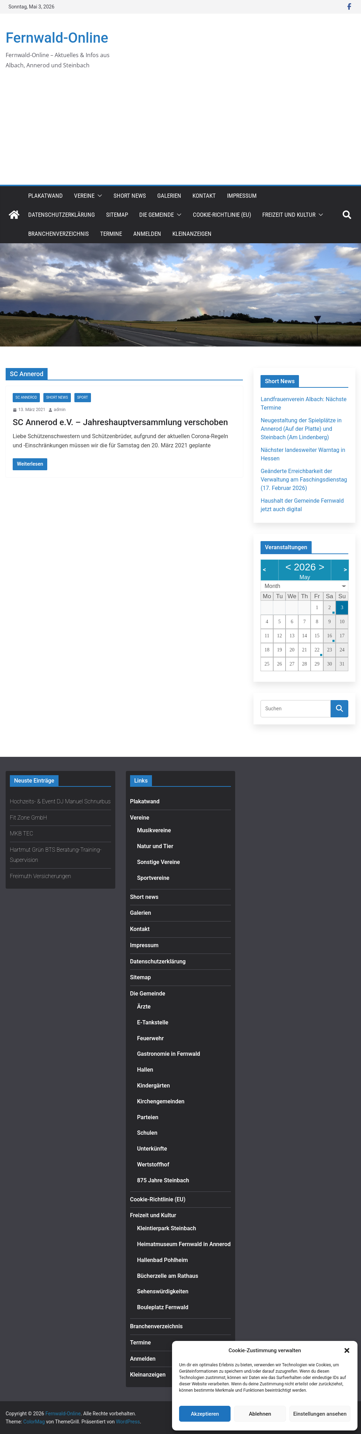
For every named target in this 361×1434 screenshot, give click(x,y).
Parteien (148, 1117)
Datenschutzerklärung (61, 214)
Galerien (169, 195)
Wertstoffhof (153, 1164)
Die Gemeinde (156, 214)
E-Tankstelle (153, 1022)
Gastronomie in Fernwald (168, 1053)
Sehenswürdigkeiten (163, 1291)
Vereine (84, 195)
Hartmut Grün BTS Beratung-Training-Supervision (56, 854)
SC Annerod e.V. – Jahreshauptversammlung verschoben (120, 422)
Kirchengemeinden (161, 1101)
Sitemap (117, 214)
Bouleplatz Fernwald (163, 1307)
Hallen (145, 1069)
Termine (111, 233)
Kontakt (204, 195)
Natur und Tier (155, 846)
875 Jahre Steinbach (163, 1180)
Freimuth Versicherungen (40, 876)
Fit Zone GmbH (28, 817)
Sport (82, 397)
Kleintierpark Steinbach (166, 1228)
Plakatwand (45, 195)
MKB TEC (21, 833)
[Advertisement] (180, 131)
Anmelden (147, 233)
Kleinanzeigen (192, 233)
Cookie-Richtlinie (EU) (222, 214)
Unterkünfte (152, 1148)
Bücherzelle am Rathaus (167, 1276)
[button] (346, 1350)
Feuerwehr (150, 1038)
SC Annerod (26, 397)
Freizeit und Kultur (289, 214)
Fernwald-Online (57, 38)
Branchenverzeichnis (58, 233)
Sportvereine (153, 878)
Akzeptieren (205, 1414)
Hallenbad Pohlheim (162, 1260)
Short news (130, 195)
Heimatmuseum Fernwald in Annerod (184, 1244)
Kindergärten (153, 1085)
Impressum (242, 195)
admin (60, 409)
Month (272, 586)
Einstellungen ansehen (320, 1414)
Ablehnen (260, 1414)
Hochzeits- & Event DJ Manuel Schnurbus (60, 801)
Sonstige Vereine (158, 862)
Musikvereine (154, 830)
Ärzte (144, 1006)
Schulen (147, 1132)
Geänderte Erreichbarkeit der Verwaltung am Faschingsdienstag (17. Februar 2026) (304, 479)
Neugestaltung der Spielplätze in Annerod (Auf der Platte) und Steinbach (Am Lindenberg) (301, 429)
